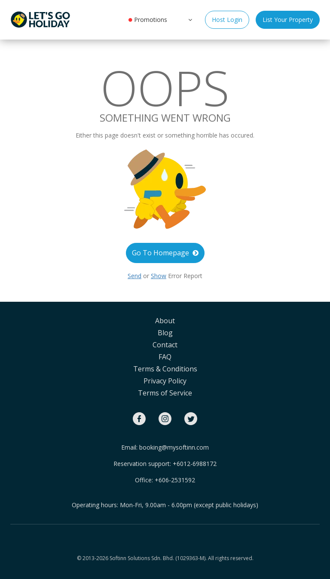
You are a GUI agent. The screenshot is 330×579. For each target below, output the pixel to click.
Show (158, 276)
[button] (189, 19)
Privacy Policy (165, 381)
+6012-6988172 (195, 464)
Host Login (227, 19)
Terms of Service (165, 393)
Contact (165, 344)
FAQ (165, 356)
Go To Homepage (165, 252)
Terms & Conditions (165, 369)
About (165, 320)
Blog (165, 332)
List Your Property (288, 19)
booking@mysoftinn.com (174, 447)
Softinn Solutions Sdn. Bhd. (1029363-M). (158, 558)
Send (134, 276)
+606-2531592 (175, 480)
